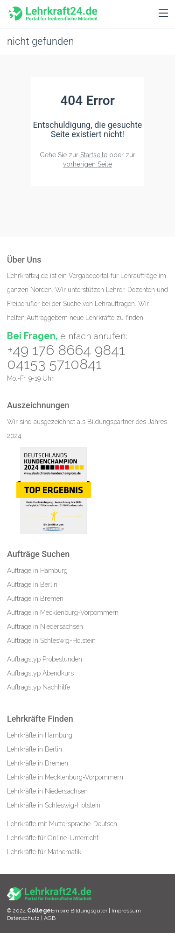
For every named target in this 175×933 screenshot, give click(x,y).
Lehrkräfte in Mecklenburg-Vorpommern (65, 777)
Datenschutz (23, 918)
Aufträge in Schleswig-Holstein (51, 640)
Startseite (93, 155)
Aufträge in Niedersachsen (45, 626)
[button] (163, 13)
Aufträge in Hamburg (37, 570)
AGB (50, 918)
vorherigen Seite (87, 164)
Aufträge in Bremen (35, 598)
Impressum (127, 910)
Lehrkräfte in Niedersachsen (47, 791)
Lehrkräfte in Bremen (37, 763)
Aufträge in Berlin (32, 584)
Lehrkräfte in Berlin (34, 749)
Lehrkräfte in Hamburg (39, 735)
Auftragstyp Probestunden (44, 659)
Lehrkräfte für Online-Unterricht (52, 838)
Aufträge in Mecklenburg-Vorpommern (63, 612)
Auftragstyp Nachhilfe (38, 687)
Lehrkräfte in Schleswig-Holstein (53, 805)
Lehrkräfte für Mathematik (44, 852)
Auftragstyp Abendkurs (40, 673)
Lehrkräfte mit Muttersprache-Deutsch (62, 824)
